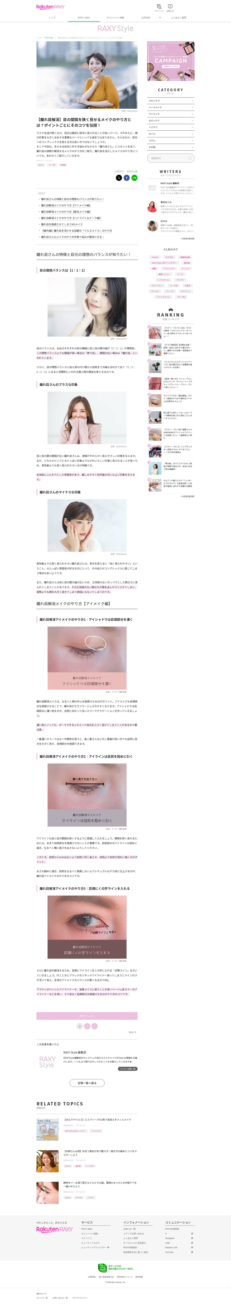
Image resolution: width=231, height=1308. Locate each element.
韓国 (154, 268)
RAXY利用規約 (130, 1247)
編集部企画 (185, 257)
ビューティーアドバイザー (93, 1247)
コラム (152, 140)
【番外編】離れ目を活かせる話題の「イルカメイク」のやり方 (76, 230)
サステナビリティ (80, 1298)
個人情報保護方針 (106, 1277)
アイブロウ (90, 1166)
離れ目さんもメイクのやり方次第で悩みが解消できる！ (72, 237)
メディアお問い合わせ (133, 1233)
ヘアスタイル (163, 279)
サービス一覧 (42, 1298)
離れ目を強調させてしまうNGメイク (62, 224)
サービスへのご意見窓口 (134, 1243)
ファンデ (170, 291)
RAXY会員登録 (172, 1229)
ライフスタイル (163, 297)
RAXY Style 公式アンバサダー (75, 1131)
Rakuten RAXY (50, 7)
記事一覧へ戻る (87, 1083)
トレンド (185, 268)
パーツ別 (52, 165)
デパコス (155, 291)
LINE (167, 1243)
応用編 (63, 165)
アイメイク (49, 160)
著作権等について (124, 1277)
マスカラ (91, 1197)
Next (132, 1032)
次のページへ (87, 1016)
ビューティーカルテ (90, 1243)
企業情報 (92, 1277)
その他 (152, 147)
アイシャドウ (96, 1131)
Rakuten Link (171, 1247)
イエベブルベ (157, 285)
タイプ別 (181, 297)
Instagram (169, 1238)
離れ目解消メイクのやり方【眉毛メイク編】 (66, 211)
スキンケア (154, 100)
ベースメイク (155, 107)
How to (40, 165)
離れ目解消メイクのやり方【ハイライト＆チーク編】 (71, 218)
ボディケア (154, 120)
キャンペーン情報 (115, 17)
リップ (180, 274)
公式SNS (145, 17)
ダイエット (185, 291)
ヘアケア (153, 127)
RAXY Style (84, 17)
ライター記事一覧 (127, 1068)
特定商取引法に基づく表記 (135, 1252)
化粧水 (187, 285)
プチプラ (180, 279)
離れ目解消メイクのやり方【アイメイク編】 (66, 205)
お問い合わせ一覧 (60, 1298)
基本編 (78, 1166)
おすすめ (79, 1197)
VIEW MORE (188, 238)
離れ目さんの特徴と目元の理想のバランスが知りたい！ (72, 199)
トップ (52, 17)
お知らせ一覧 (129, 1229)
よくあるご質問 (178, 17)
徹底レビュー (164, 274)
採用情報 (139, 1277)
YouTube (169, 1252)
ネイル (152, 133)
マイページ (86, 1238)
